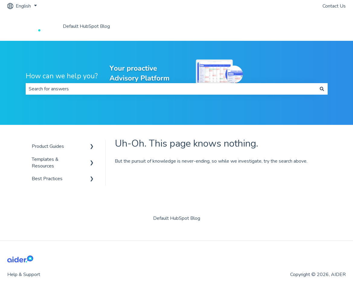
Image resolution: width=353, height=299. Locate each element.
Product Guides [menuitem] (48, 146)
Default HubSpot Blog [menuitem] (176, 218)
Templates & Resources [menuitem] (45, 162)
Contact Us (334, 6)
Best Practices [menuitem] (47, 178)
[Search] (322, 89)
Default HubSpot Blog (86, 26)
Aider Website (324, 26)
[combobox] (171, 89)
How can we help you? (62, 76)
